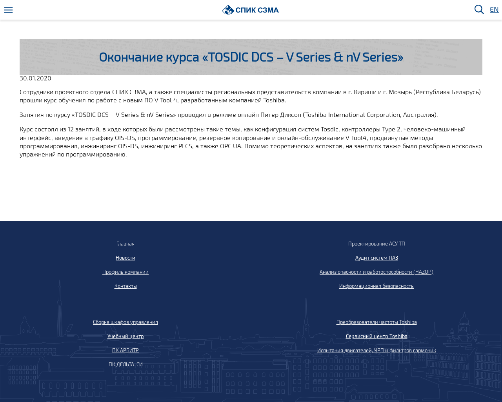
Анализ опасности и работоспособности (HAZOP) (376, 272)
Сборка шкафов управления (125, 322)
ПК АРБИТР (125, 350)
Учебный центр (125, 336)
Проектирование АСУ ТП (376, 243)
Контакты (126, 286)
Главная (125, 243)
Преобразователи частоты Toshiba (376, 322)
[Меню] (8, 10)
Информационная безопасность (376, 286)
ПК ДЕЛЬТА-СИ (126, 364)
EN (494, 9)
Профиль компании (125, 272)
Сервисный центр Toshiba (376, 336)
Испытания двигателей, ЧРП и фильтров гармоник (376, 350)
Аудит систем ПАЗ (376, 258)
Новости (125, 258)
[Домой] (250, 10)
